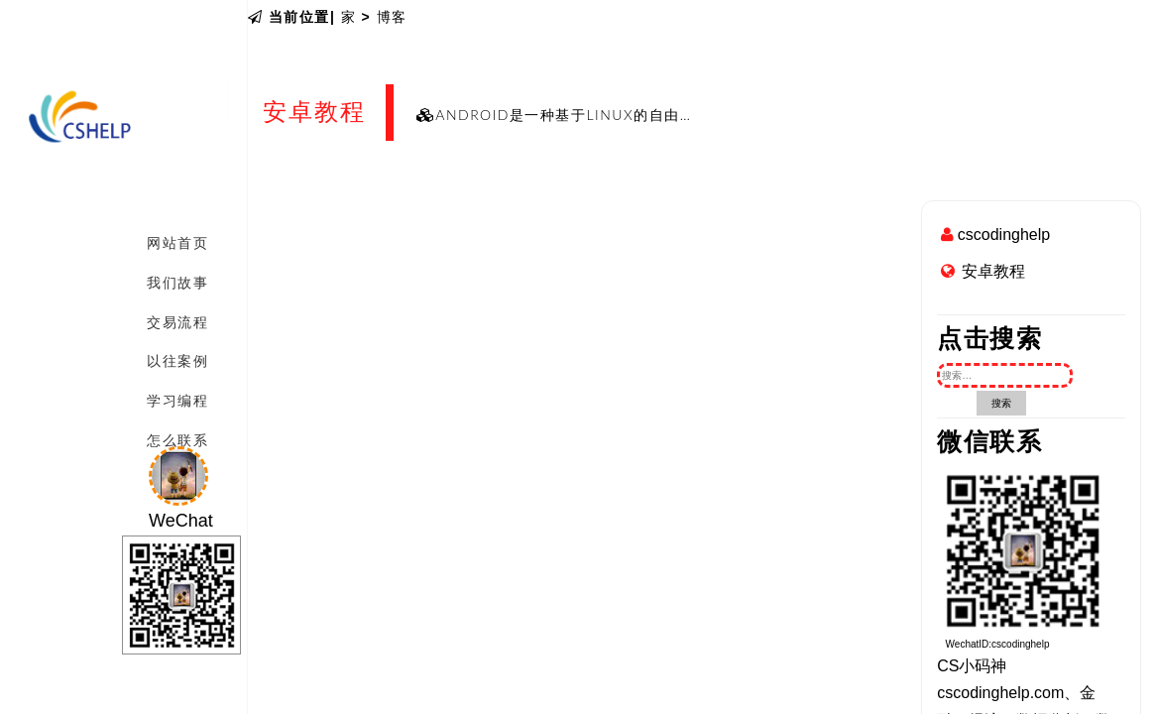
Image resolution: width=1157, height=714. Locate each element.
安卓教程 (993, 271)
